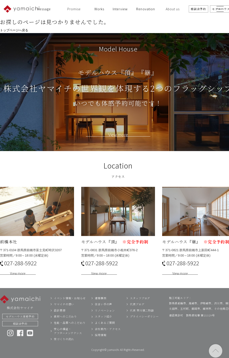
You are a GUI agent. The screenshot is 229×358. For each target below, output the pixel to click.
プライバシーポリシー (144, 322)
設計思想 (60, 316)
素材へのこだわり (65, 322)
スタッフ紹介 (103, 322)
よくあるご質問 (105, 329)
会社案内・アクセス (108, 335)
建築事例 (100, 304)
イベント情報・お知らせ (70, 304)
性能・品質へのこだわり (70, 329)
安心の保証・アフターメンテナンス (68, 337)
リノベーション (105, 316)
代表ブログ (137, 310)
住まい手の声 (103, 310)
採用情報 (100, 341)
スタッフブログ (140, 304)
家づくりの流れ (64, 345)
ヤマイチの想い (64, 310)
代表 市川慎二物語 (142, 316)
